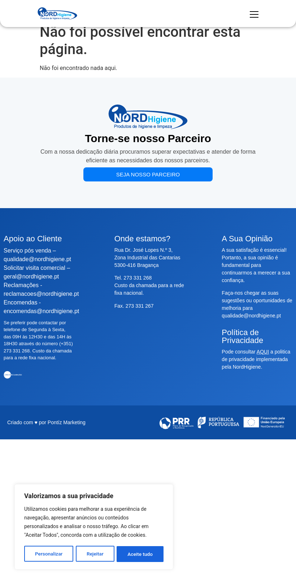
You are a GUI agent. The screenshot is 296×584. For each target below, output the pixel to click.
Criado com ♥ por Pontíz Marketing (46, 422)
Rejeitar (95, 554)
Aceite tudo (140, 554)
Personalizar (49, 554)
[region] (93, 527)
